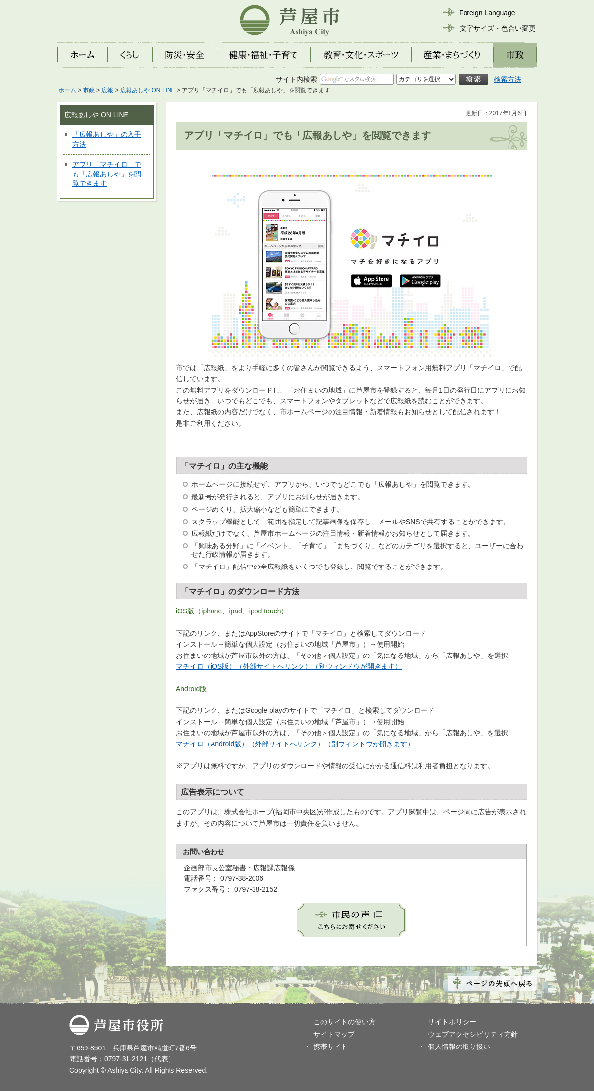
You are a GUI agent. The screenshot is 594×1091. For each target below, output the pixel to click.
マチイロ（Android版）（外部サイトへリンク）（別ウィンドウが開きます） (295, 744)
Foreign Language (487, 13)
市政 (89, 90)
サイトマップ (334, 1034)
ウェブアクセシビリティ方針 (473, 1034)
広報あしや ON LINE (147, 90)
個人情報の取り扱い (459, 1046)
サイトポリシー (452, 1022)
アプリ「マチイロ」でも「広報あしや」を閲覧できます (106, 173)
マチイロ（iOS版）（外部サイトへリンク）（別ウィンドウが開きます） (289, 666)
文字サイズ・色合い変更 (498, 28)
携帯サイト (330, 1046)
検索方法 (507, 79)
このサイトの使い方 (344, 1022)
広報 (107, 90)
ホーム (67, 90)
